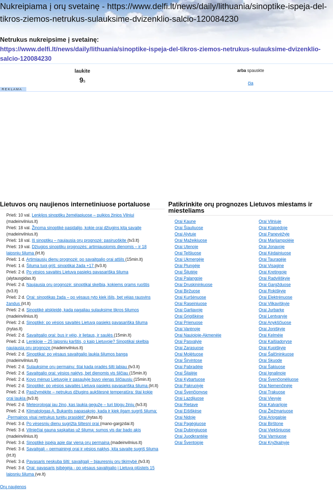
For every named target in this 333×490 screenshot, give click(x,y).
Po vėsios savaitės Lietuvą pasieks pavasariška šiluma (77, 272)
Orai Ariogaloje (272, 417)
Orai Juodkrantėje (191, 436)
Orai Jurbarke (271, 309)
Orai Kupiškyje (272, 347)
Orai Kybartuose (190, 379)
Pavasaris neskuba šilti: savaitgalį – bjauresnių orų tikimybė (82, 461)
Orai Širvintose (188, 360)
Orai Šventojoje (189, 442)
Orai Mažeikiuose (191, 240)
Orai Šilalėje (186, 373)
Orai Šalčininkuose (276, 354)
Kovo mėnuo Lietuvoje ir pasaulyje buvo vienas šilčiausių (80, 379)
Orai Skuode (270, 360)
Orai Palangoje (188, 278)
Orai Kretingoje (273, 272)
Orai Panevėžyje (274, 234)
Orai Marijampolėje (276, 240)
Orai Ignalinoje (272, 373)
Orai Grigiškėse (189, 316)
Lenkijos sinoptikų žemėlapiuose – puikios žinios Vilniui (83, 215)
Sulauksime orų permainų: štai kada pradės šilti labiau (77, 366)
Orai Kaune (185, 221)
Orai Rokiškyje (272, 291)
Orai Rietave (186, 404)
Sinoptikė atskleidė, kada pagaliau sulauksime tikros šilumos (82, 309)
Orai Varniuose (272, 436)
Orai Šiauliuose (189, 227)
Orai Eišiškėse (188, 411)
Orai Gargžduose (275, 284)
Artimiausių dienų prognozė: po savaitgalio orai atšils (75, 259)
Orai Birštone (271, 423)
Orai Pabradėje (189, 366)
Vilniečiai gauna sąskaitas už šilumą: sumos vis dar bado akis (83, 430)
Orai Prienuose (189, 322)
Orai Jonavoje (272, 246)
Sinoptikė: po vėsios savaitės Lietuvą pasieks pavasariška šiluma (87, 322)
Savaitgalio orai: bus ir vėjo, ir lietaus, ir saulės (70, 335)
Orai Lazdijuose (189, 398)
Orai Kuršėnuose (190, 297)
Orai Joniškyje (272, 328)
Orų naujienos (13, 486)
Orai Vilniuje (270, 221)
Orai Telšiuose (188, 253)
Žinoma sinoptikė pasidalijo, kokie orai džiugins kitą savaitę (87, 227)
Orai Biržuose (187, 291)
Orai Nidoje (185, 417)
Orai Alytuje (185, 234)
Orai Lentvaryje (273, 316)
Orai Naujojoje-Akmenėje (198, 335)
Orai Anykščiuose (275, 322)
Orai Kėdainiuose (275, 253)
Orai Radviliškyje (274, 278)
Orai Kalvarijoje (273, 404)
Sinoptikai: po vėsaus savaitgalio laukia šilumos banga (77, 354)
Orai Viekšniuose (275, 430)
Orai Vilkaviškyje (274, 303)
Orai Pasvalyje (188, 341)
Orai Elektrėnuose (275, 297)
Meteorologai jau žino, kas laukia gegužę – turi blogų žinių (80, 404)
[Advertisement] (52, 136)
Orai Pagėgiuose (190, 423)
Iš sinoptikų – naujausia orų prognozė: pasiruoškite (80, 240)
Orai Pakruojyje (189, 385)
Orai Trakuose (272, 392)
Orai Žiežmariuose (276, 411)
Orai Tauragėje (272, 259)
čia (250, 83)
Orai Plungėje (187, 265)
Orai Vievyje (270, 398)
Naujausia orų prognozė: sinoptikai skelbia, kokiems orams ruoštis (87, 284)
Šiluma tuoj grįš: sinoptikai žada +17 (60, 265)
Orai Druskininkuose (193, 284)
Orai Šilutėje (186, 272)
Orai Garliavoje (189, 309)
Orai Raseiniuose (191, 303)
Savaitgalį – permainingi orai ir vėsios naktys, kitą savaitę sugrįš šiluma (92, 448)
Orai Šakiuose (272, 366)
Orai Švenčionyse (191, 392)
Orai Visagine (271, 265)
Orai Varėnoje (187, 328)
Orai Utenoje (186, 246)
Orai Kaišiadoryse (275, 341)
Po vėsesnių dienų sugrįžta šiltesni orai (63, 423)
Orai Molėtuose (189, 354)
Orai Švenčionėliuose (278, 379)
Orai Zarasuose (189, 347)
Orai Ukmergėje (189, 259)
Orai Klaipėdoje (273, 227)
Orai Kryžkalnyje (274, 442)
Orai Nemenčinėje (275, 385)
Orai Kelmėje (271, 335)
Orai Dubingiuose (191, 430)
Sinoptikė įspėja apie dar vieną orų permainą (68, 442)
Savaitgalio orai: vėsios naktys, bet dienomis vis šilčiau (77, 373)
